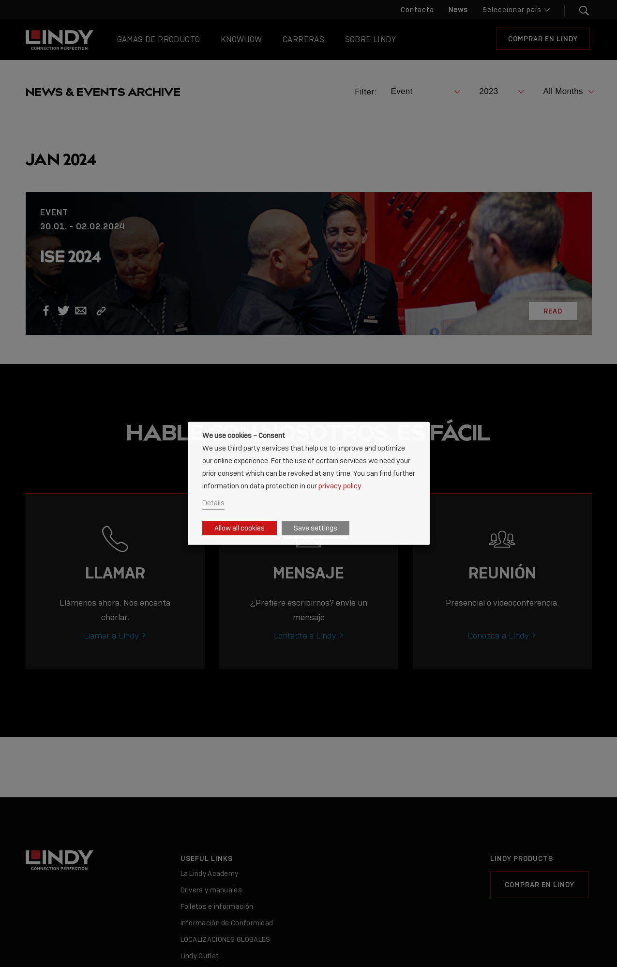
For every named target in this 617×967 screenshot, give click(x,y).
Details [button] (213, 502)
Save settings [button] (315, 528)
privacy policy (339, 485)
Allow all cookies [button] (239, 528)
